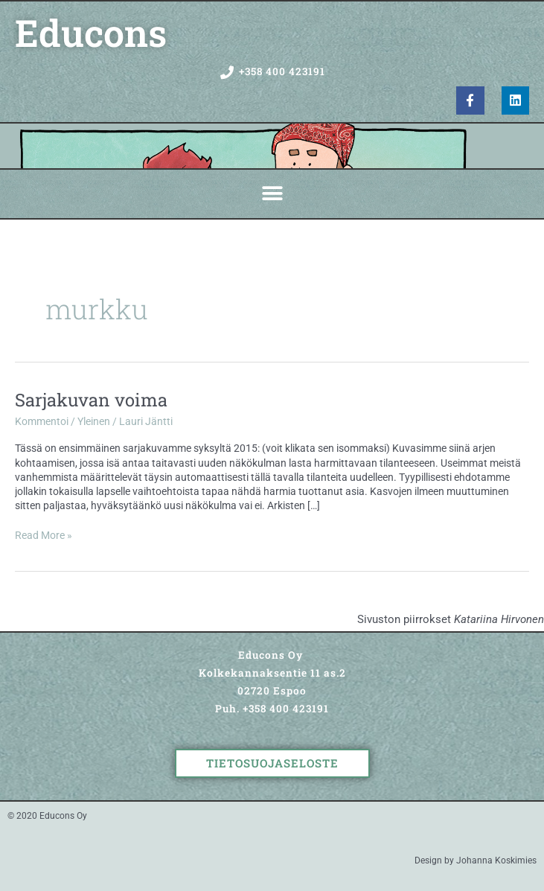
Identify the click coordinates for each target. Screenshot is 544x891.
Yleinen (93, 421)
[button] (272, 194)
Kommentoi (41, 421)
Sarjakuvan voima (91, 399)
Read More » (43, 534)
